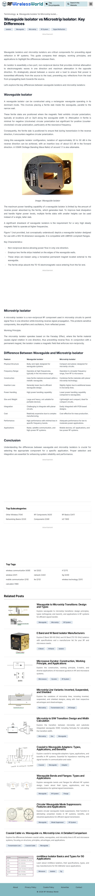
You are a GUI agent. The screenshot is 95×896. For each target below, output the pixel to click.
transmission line (57, 708)
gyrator (54, 679)
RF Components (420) (43, 515)
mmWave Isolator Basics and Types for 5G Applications (60, 857)
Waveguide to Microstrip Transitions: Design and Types (61, 605)
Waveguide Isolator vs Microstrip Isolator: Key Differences (39, 14)
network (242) (40, 575)
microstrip (32, 29)
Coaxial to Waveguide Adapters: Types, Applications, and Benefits (59, 748)
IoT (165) (65, 519)
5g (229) (65, 575)
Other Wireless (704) (14, 515)
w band (51, 649)
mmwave (42, 871)
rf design (71, 708)
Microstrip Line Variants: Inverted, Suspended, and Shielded (63, 691)
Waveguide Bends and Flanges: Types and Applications (60, 777)
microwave (43, 679)
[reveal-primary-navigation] (91, 4)
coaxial (41, 765)
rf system (44, 29)
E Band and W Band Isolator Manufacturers (60, 633)
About (15, 887)
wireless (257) (11, 575)
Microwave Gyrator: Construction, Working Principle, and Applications (61, 662)
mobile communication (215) (17, 579)
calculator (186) (12, 584)
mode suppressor (57, 822)
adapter (64, 765)
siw (52, 736)
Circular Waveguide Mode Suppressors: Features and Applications (59, 805)
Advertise (65, 887)
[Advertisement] (47, 41)
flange (66, 794)
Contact (79, 887)
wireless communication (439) (18, 570)
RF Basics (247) (68, 515)
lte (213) (37, 579)
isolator (8, 29)
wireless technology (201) (72, 579)
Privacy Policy (30, 887)
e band (41, 649)
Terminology (10, 14)
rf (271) (65, 570)
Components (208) (41, 519)
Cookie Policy (48, 887)
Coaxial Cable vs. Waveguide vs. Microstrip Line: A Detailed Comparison (46, 833)
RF (22, 4)
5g (61, 871)
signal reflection (59, 29)
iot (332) (37, 570)
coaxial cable (30, 845)
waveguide (20, 29)
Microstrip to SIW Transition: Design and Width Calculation (63, 719)
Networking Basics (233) (16, 519)
